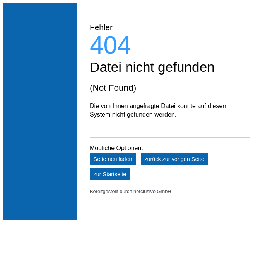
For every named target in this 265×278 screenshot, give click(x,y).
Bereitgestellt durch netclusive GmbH (130, 191)
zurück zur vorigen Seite (174, 159)
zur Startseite (110, 174)
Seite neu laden (113, 159)
